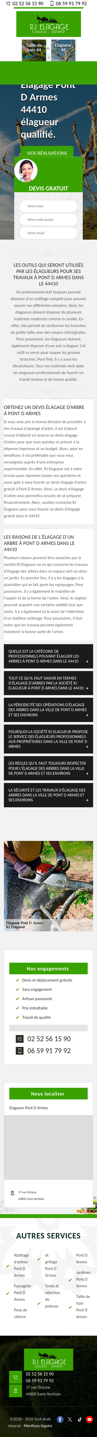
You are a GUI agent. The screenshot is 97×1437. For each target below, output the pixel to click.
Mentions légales (38, 1425)
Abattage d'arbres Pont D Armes (17, 1265)
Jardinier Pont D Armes (79, 1279)
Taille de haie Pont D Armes (79, 1306)
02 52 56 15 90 (24, 3)
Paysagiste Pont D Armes (17, 1292)
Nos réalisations (47, 153)
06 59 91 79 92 (68, 3)
